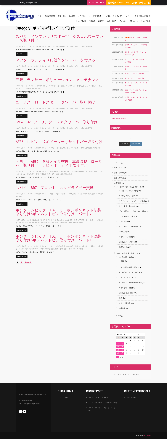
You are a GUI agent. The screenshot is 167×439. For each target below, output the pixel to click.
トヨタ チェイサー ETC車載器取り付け (102, 403)
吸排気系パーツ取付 (126, 242)
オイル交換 (81, 16)
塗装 (52, 223)
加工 (122, 261)
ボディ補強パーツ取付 (77, 46)
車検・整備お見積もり (142, 16)
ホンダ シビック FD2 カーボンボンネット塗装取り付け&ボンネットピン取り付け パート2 (58, 212)
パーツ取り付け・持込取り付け (58, 46)
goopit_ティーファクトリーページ (126, 374)
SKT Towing (147, 435)
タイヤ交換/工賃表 (95, 16)
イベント (129, 16)
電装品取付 (97, 148)
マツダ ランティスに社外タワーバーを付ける (55, 60)
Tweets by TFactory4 (119, 118)
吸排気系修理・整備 (126, 293)
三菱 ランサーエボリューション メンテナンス (57, 80)
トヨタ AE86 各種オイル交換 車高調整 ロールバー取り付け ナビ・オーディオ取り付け (59, 163)
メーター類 (123, 221)
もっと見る (124, 143)
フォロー (136, 143)
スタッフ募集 (145, 21)
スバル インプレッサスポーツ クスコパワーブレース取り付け (59, 38)
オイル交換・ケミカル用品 (57, 171)
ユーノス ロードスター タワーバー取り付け (55, 102)
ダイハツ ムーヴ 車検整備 (98, 397)
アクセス (123, 21)
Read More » (21, 54)
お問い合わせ (133, 21)
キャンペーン (37, 16)
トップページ (24, 16)
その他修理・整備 (71, 220)
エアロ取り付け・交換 (56, 86)
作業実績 (92, 21)
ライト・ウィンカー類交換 (25, 88)
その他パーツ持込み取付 (56, 194)
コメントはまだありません (37, 46)
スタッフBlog (81, 21)
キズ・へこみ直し (125, 277)
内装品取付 (123, 232)
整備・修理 (62, 16)
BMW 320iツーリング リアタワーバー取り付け (57, 122)
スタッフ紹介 (111, 21)
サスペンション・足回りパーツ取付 (132, 201)
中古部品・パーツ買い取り (113, 16)
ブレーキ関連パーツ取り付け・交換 (132, 211)
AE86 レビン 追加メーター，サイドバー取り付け (59, 142)
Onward (28, 262)
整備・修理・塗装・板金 (55, 174)
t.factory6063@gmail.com (28, 3)
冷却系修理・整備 (125, 288)
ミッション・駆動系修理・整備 (28, 174)
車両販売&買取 (50, 16)
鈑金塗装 (72, 16)
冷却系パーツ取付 (125, 237)
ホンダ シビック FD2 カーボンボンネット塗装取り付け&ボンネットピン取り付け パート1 (58, 238)
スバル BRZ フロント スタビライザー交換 (55, 187)
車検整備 (122, 308)
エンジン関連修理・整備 (128, 267)
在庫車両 (101, 21)
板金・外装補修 (78, 223)
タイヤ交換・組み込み (127, 206)
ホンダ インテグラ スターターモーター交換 (102, 409)
